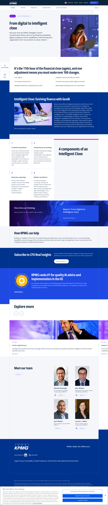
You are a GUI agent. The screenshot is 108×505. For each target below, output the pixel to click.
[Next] (22, 313)
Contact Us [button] (18, 374)
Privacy (21, 461)
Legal (16, 461)
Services (23, 7)
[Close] (105, 495)
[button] (66, 3)
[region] (54, 495)
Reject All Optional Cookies (82, 496)
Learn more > (18, 292)
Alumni (76, 2)
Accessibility (29, 461)
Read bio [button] (61, 395)
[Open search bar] (96, 8)
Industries (34, 7)
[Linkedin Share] (25, 455)
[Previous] (16, 313)
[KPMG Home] (13, 3)
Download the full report (69, 218)
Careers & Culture (61, 7)
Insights (13, 7)
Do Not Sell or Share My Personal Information (63, 461)
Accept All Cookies (82, 500)
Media (80, 2)
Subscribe (86, 2)
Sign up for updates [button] (60, 261)
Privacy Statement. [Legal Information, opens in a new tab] (37, 503)
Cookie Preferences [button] (40, 461)
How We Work (46, 7)
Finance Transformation (24, 16)
